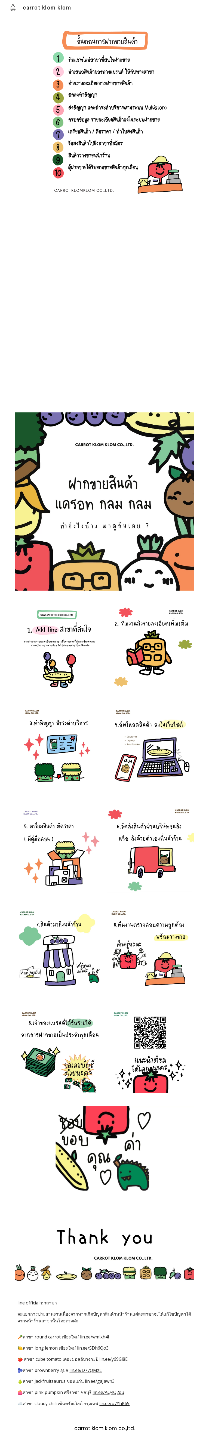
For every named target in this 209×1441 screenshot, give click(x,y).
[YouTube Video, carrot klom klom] (104, 306)
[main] (104, 1353)
